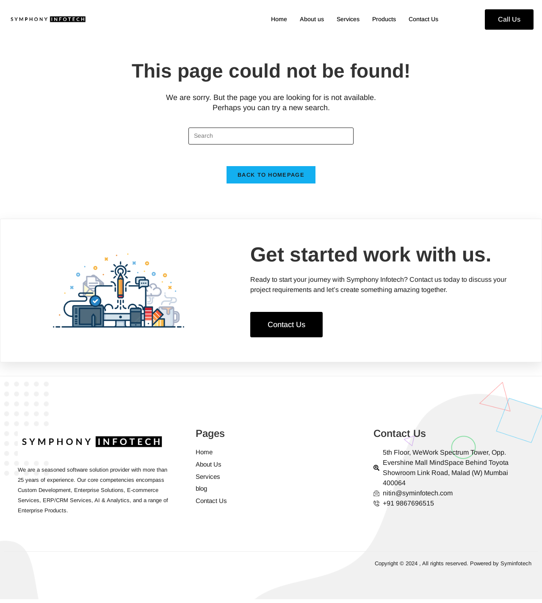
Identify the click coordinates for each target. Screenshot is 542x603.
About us (303, 19)
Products (380, 19)
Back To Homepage (271, 179)
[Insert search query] (271, 136)
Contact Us (422, 19)
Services (341, 19)
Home (269, 19)
